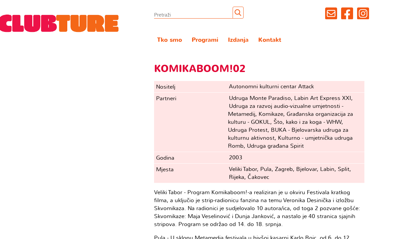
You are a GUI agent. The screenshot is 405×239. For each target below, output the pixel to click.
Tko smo (169, 40)
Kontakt (269, 40)
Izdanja (238, 40)
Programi (205, 40)
